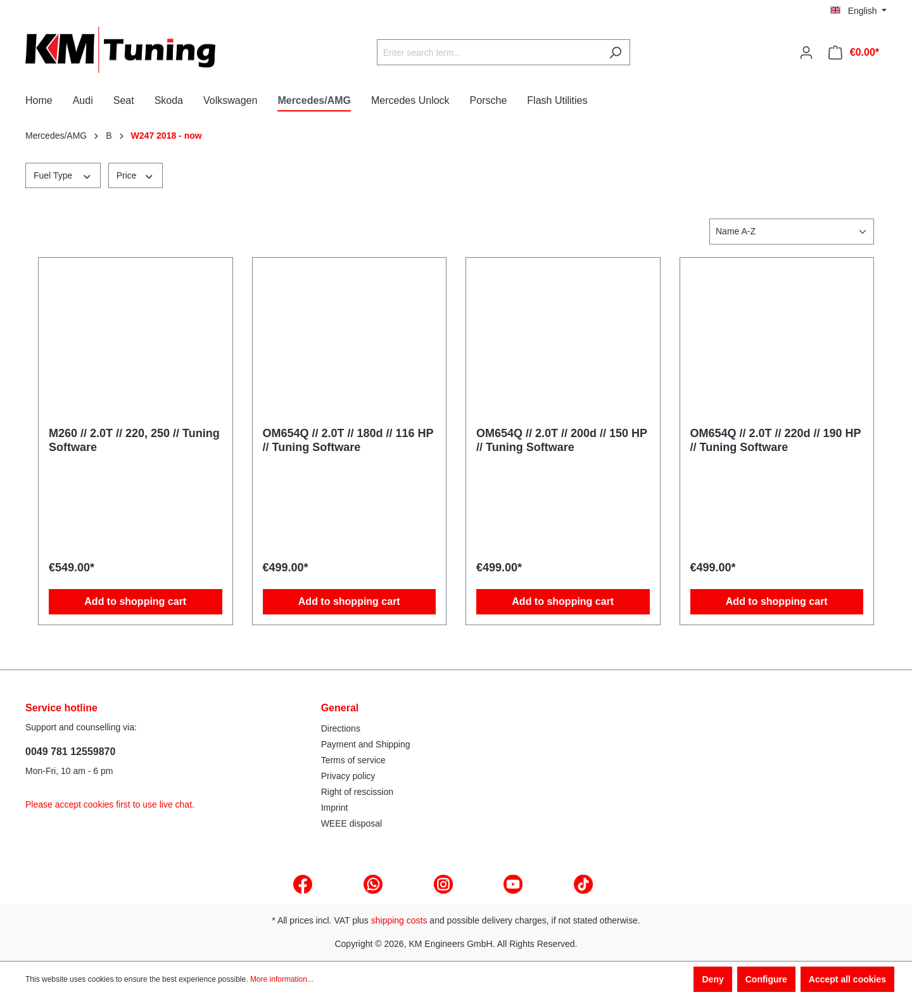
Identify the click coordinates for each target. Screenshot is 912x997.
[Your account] (806, 53)
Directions (340, 728)
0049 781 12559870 (70, 751)
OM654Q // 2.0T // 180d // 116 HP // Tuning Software (348, 440)
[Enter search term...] (489, 52)
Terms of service (353, 760)
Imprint (334, 808)
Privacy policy (348, 776)
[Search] (615, 52)
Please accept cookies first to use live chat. (109, 804)
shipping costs (399, 920)
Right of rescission (357, 792)
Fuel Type (63, 174)
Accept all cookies (847, 979)
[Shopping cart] (854, 53)
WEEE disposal (351, 823)
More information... (282, 979)
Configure (766, 979)
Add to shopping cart (135, 601)
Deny (712, 979)
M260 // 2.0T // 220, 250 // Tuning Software (134, 440)
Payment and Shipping (365, 744)
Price (136, 174)
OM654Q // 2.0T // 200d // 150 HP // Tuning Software (561, 440)
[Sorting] (791, 231)
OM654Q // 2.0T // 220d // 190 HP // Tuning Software (775, 440)
